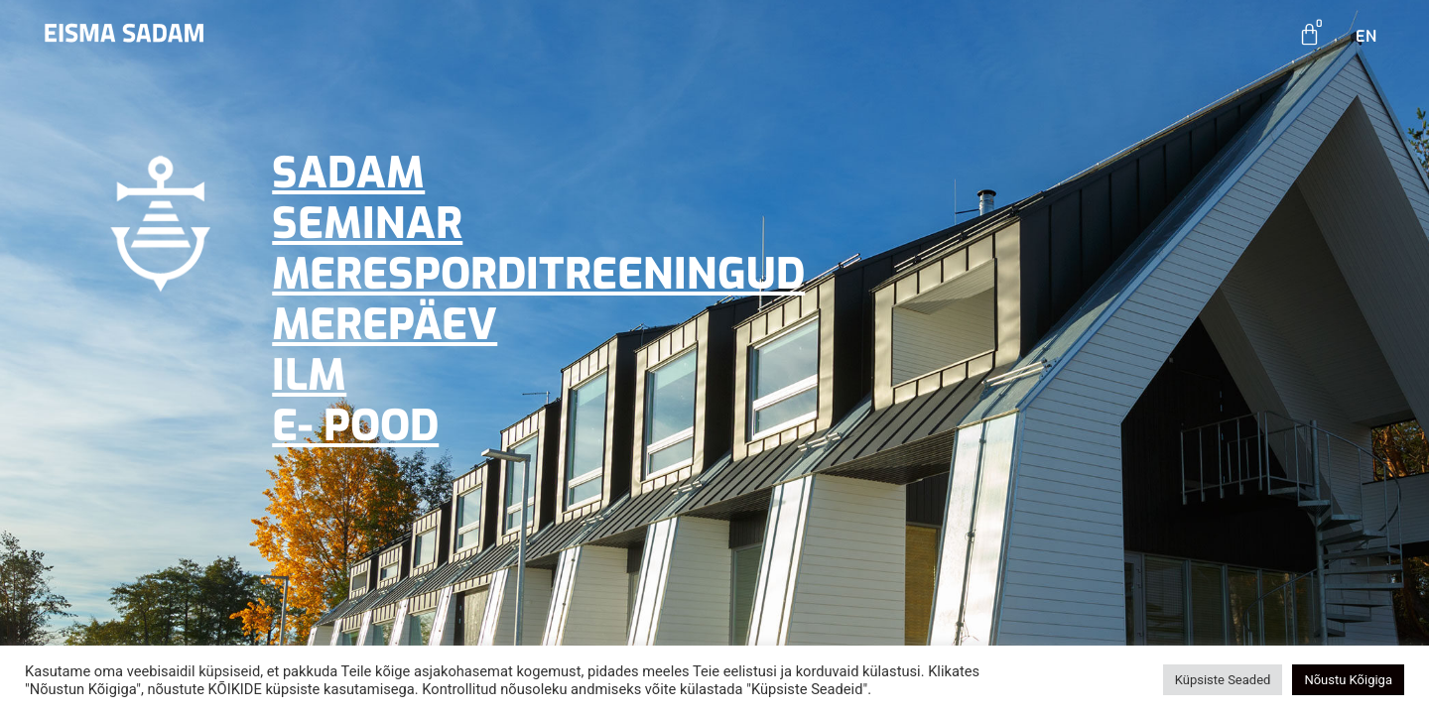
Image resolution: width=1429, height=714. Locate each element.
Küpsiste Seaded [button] (1223, 679)
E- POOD (355, 426)
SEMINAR (367, 223)
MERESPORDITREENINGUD (538, 274)
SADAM (348, 173)
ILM (309, 375)
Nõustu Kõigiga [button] (1348, 679)
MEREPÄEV (384, 324)
